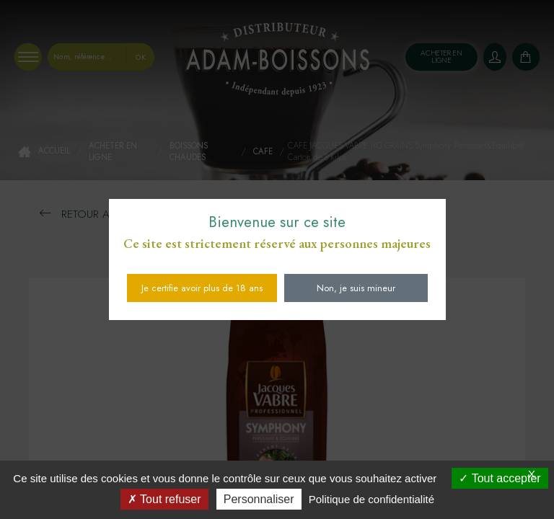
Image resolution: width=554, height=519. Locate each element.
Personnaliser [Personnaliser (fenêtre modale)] (259, 499)
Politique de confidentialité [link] (371, 499)
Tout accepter (499, 478)
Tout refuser (164, 499)
